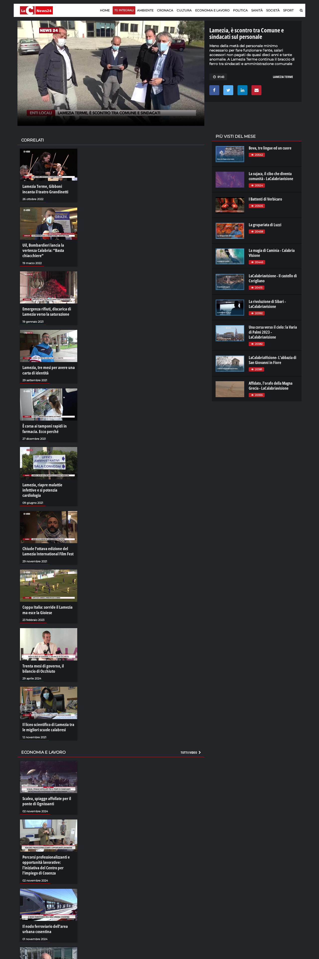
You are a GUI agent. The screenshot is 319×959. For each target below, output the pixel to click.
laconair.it (223, 894)
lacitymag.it (268, 884)
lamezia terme (283, 76)
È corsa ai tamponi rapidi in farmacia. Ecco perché (43, 423)
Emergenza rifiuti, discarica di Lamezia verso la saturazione (45, 308)
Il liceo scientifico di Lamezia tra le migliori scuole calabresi (48, 710)
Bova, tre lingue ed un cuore (270, 148)
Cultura (184, 10)
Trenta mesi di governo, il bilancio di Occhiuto (48, 653)
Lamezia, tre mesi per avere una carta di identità (46, 366)
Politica (240, 10)
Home (105, 10)
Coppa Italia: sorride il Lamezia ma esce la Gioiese (46, 595)
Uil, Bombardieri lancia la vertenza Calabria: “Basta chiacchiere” (41, 248)
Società (273, 10)
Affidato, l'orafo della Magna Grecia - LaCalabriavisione (270, 385)
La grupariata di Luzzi (265, 224)
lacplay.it (222, 884)
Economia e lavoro (212, 10)
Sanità (257, 10)
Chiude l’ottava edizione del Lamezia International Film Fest (46, 538)
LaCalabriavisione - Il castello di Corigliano (273, 278)
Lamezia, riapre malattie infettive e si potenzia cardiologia (47, 480)
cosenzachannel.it (273, 894)
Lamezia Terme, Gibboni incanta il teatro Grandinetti (48, 188)
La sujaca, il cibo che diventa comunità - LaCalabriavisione (271, 176)
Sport (288, 10)
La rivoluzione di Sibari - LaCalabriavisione (267, 304)
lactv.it (220, 889)
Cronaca (165, 10)
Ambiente (145, 10)
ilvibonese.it (268, 899)
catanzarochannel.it (275, 904)
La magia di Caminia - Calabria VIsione (272, 253)
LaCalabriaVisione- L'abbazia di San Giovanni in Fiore (272, 360)
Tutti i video (191, 735)
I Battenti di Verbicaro (265, 199)
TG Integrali (124, 10)
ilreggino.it (267, 889)
